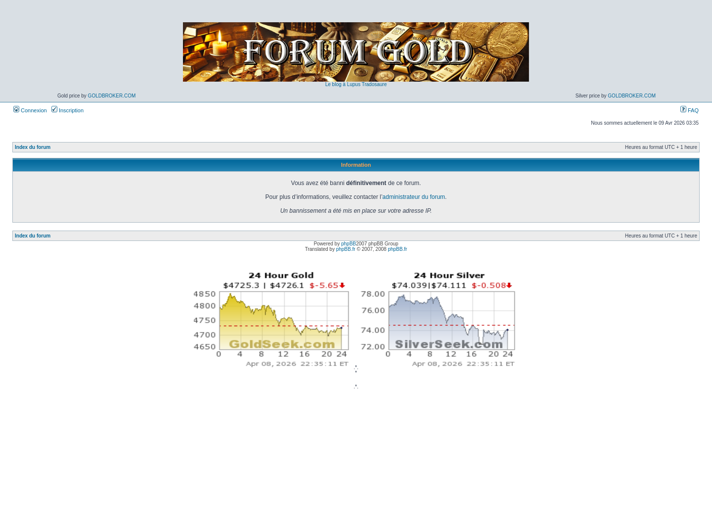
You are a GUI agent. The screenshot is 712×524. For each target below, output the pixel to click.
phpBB (348, 243)
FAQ (689, 110)
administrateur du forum (413, 196)
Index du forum (32, 147)
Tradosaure (374, 84)
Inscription (67, 110)
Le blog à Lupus (342, 84)
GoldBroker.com (112, 95)
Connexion (30, 110)
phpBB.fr (346, 249)
